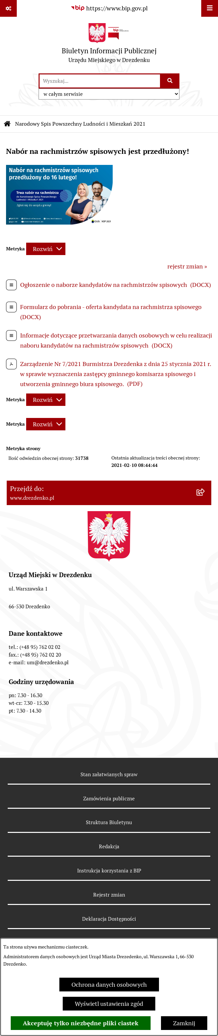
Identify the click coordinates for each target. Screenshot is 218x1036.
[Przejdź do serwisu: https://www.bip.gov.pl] (109, 8)
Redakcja (109, 846)
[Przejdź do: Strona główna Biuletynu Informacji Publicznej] (7, 124)
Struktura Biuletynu (109, 822)
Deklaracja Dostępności (109, 919)
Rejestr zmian (109, 895)
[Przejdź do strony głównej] (109, 44)
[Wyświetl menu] (209, 8)
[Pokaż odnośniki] (8, 8)
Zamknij (184, 1023)
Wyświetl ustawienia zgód (109, 1004)
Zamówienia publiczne (109, 798)
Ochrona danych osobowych (109, 984)
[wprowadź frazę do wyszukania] (100, 80)
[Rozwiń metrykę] (45, 249)
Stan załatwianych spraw (109, 774)
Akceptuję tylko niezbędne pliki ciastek (81, 1023)
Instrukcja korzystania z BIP (109, 870)
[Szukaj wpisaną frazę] (170, 80)
